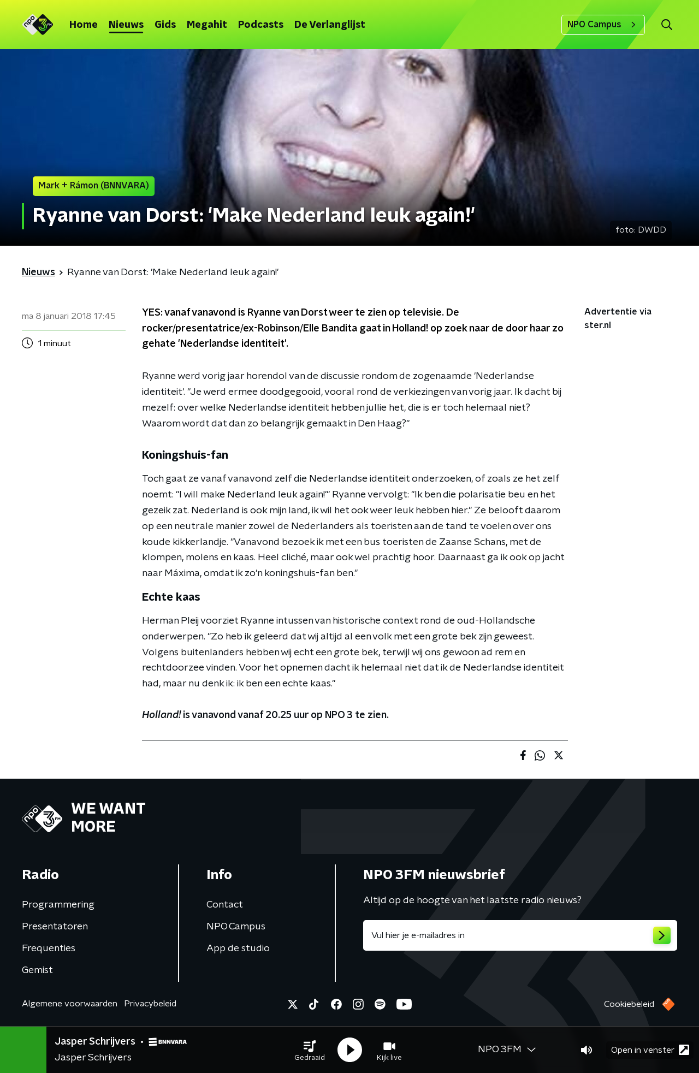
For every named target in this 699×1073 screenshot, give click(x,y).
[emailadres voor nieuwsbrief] (520, 935)
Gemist (37, 970)
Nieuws (126, 25)
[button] (309, 1050)
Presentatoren (55, 927)
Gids (165, 25)
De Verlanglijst (329, 25)
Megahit (207, 25)
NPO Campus (603, 24)
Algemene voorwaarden (69, 1003)
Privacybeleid (150, 1003)
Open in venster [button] (650, 1050)
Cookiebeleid (629, 1004)
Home (83, 25)
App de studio (238, 948)
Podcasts (260, 25)
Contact (224, 905)
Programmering (58, 905)
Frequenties (48, 948)
